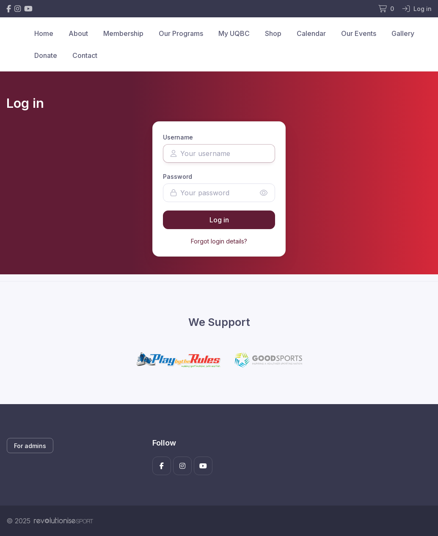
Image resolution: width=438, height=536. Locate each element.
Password (177, 176)
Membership (123, 33)
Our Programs (181, 33)
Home (43, 33)
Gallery (402, 33)
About (78, 33)
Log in (219, 220)
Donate (45, 55)
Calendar (311, 33)
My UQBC (234, 33)
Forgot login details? (219, 241)
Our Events (358, 33)
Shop (273, 33)
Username (178, 137)
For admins (30, 445)
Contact (84, 55)
